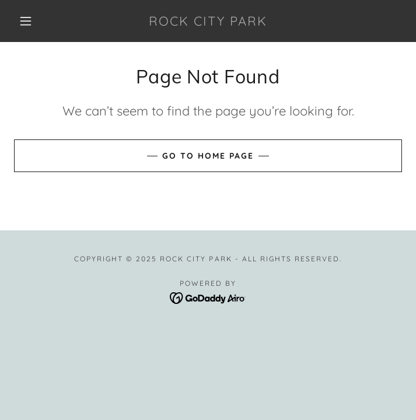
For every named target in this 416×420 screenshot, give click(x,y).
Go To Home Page (208, 155)
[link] (208, 21)
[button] (33, 21)
